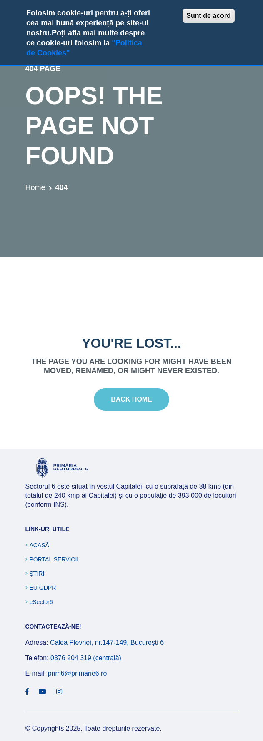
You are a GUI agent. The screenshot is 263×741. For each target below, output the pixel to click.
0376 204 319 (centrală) (85, 657)
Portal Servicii (54, 559)
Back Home (131, 399)
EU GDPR (43, 587)
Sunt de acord (208, 15)
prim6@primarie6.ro (77, 673)
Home (35, 187)
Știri (37, 573)
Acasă (39, 545)
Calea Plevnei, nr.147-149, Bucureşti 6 (107, 642)
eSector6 (41, 602)
